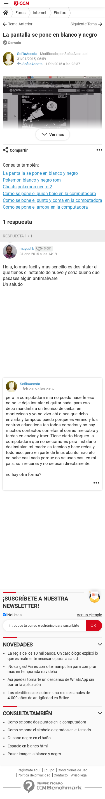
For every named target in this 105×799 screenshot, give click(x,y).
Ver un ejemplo (89, 615)
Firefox (60, 12)
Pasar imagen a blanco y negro (34, 754)
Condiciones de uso (72, 770)
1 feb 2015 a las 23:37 (62, 64)
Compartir (19, 150)
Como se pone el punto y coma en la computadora (52, 200)
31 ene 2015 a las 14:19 (38, 254)
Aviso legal (79, 775)
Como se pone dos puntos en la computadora (47, 722)
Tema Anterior (20, 24)
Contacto (61, 775)
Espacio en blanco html (28, 746)
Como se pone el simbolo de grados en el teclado (49, 730)
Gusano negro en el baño (29, 738)
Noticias (12, 615)
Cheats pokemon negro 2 (27, 186)
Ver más (56, 134)
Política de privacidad (34, 775)
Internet (39, 12)
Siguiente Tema (84, 24)
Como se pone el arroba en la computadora (45, 207)
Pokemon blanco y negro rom (32, 180)
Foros (20, 12)
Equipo (49, 770)
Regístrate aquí (29, 770)
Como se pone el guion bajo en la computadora (49, 193)
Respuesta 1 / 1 (17, 236)
